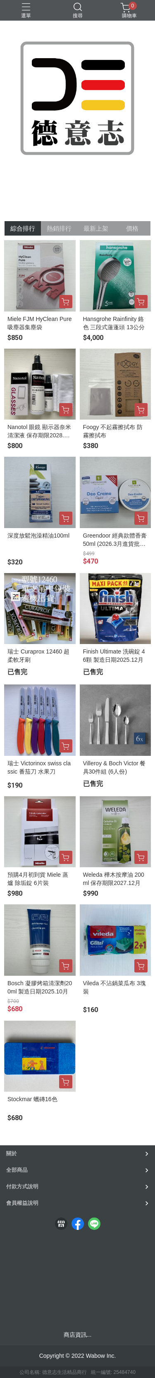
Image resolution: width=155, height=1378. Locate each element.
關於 (11, 1153)
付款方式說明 (22, 1186)
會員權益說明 (22, 1203)
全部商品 (17, 1170)
